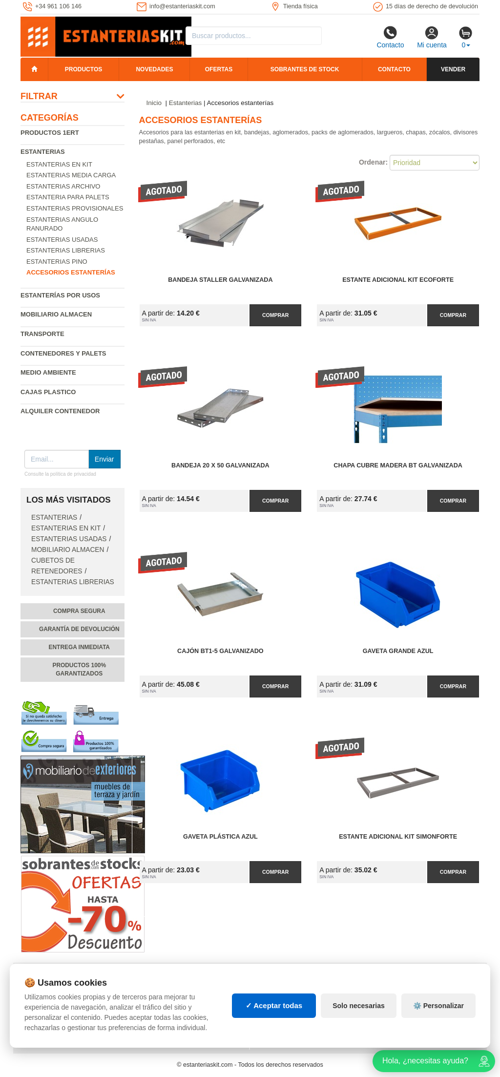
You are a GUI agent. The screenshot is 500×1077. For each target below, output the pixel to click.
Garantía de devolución (79, 629)
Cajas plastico (48, 392)
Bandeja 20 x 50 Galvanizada (220, 465)
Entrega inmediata (79, 647)
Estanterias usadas (62, 239)
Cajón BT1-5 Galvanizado (220, 651)
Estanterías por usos (60, 295)
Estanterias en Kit (59, 164)
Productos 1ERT (50, 132)
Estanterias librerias (65, 250)
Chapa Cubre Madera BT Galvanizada (397, 465)
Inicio (154, 102)
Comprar (275, 315)
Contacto (390, 37)
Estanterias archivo (63, 186)
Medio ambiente (48, 372)
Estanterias (43, 151)
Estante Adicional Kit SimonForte (398, 836)
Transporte (42, 334)
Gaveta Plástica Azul (220, 836)
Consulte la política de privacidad (60, 474)
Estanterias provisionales (74, 208)
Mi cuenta (432, 37)
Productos (83, 69)
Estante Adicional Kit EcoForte (398, 279)
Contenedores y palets (63, 353)
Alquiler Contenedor (60, 411)
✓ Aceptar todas (274, 1005)
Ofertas (218, 69)
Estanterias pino (56, 261)
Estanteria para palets (67, 197)
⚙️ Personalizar (438, 1006)
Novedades (154, 69)
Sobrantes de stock (305, 69)
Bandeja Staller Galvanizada (220, 279)
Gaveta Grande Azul (398, 651)
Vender (453, 69)
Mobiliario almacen (56, 314)
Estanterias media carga (71, 175)
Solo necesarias (359, 1006)
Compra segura (79, 611)
